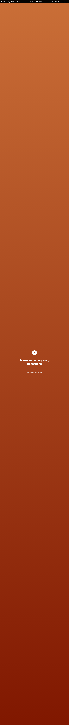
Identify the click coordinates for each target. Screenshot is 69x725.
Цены (45, 1)
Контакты (58, 1)
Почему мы (38, 1)
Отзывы (51, 1)
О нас (31, 1)
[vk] (66, 2)
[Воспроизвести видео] (34, 352)
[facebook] (63, 2)
